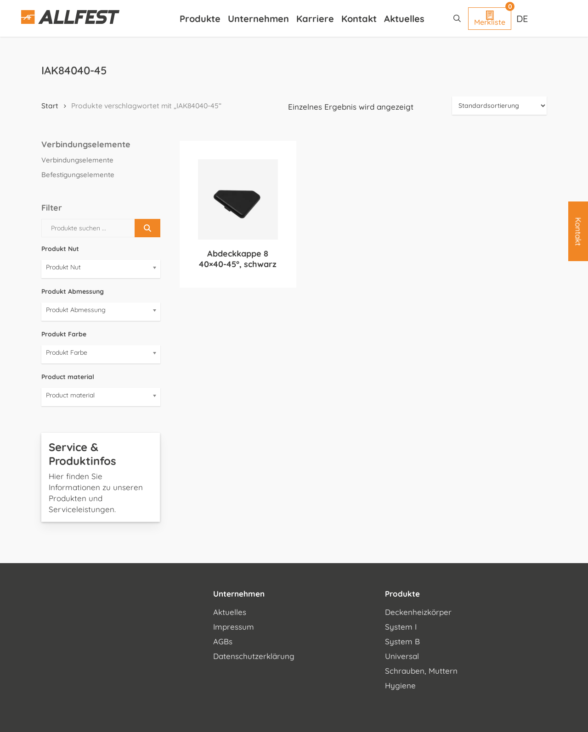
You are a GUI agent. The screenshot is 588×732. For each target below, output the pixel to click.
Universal (402, 656)
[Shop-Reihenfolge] (499, 105)
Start (49, 105)
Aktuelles (229, 612)
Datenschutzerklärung (253, 656)
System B (402, 641)
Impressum (233, 626)
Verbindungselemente (77, 160)
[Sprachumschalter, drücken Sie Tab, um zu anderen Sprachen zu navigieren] (523, 18)
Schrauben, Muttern (421, 671)
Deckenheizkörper (418, 612)
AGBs (222, 641)
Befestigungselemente (77, 174)
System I (401, 626)
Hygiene (400, 685)
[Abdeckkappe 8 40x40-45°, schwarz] (238, 199)
